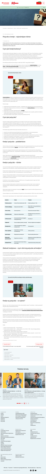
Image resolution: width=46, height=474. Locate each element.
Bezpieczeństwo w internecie (35, 438)
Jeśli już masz (32, 412)
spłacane (16, 147)
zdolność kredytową (33, 65)
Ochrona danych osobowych (6, 447)
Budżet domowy (33, 437)
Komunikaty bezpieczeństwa (21, 433)
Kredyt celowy (32, 416)
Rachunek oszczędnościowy (20, 417)
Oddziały (2, 414)
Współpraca (3, 418)
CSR (1, 455)
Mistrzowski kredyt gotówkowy (21, 414)
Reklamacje (3, 420)
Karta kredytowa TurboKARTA (21, 416)
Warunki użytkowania (32, 467)
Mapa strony (38, 467)
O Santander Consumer (5, 430)
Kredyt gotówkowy (33, 413)
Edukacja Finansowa (34, 431)
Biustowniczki (3, 457)
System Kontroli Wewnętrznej (6, 449)
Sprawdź (10, 77)
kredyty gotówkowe (31, 107)
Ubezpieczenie (33, 425)
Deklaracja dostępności (5, 417)
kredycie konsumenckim (16, 156)
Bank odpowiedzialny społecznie (6, 454)
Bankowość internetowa (20, 457)
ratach (23, 189)
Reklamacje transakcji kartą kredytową (7, 437)
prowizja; (23, 110)
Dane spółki (3, 438)
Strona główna (5, 28)
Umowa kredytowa (6, 97)
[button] (44, 7)
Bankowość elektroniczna (20, 454)
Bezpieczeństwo (18, 429)
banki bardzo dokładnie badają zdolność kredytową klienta (32, 310)
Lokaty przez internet (19, 418)
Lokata (31, 424)
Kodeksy (2, 442)
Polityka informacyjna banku (6, 450)
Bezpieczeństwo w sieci (20, 434)
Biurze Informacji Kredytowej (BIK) (12, 66)
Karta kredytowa (33, 421)
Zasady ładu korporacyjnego (6, 441)
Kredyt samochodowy (34, 418)
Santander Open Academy (35, 433)
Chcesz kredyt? (24, 7)
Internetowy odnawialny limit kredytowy (37, 417)
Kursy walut (3, 421)
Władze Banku (3, 431)
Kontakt (2, 413)
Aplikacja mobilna (19, 455)
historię (4, 66)
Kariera (2, 416)
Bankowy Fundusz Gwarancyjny (6, 445)
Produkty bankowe (33, 435)
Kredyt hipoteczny (33, 420)
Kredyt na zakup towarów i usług (36, 414)
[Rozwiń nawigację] (43, 3)
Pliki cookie (6, 467)
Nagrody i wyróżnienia (4, 435)
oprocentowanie (13, 158)
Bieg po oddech (3, 458)
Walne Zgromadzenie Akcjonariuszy (7, 433)
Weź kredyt (39, 3)
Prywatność (10, 467)
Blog (31, 430)
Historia (2, 434)
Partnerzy (2, 439)
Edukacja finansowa (10, 28)
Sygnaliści (2, 443)
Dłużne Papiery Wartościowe (6, 446)
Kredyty (15, 28)
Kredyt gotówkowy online (20, 413)
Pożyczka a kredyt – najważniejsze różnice (22, 28)
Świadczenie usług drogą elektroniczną (20, 467)
